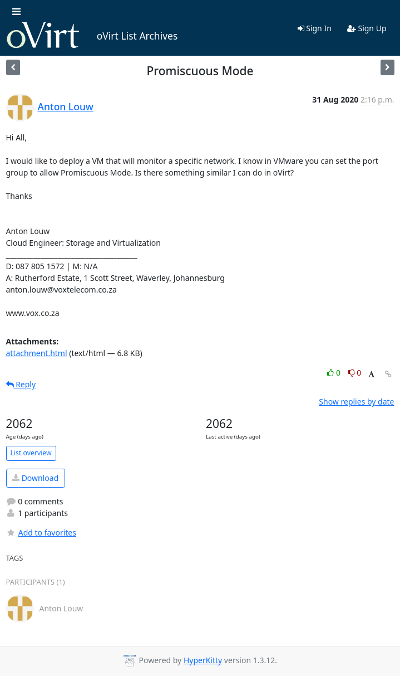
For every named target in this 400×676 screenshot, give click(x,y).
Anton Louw (66, 106)
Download (35, 478)
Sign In (315, 28)
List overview (31, 453)
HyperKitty (203, 660)
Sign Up (367, 28)
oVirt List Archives (92, 36)
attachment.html (36, 353)
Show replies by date (356, 401)
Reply (21, 384)
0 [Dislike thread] (355, 372)
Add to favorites (41, 532)
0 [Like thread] (334, 372)
